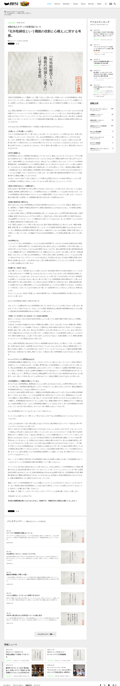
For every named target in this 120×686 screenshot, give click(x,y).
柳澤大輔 (25, 37)
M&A (99, 4)
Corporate (11, 19)
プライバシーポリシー (18, 682)
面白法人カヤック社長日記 (15, 37)
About (83, 4)
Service (57, 4)
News (14, 11)
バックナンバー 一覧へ (45, 631)
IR (106, 4)
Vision (75, 4)
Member (66, 4)
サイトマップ (37, 682)
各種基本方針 (28, 682)
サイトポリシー (7, 682)
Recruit (91, 4)
